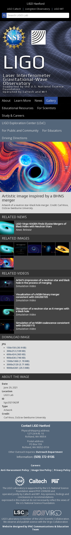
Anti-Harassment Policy (15, 470)
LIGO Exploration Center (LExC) (23, 123)
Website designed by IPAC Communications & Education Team (35, 528)
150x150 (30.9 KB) (16, 347)
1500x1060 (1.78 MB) (18, 361)
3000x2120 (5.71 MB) (18, 364)
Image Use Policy (41, 470)
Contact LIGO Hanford (35, 426)
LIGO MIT (59, 8)
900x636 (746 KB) (16, 357)
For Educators (52, 130)
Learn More (22, 100)
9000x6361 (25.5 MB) (18, 367)
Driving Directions (14, 138)
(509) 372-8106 (44, 457)
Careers (35, 465)
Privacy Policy (62, 470)
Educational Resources (17, 108)
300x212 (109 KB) (16, 351)
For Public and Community (20, 130)
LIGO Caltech (14, 8)
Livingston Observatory (37, 8)
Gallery (51, 100)
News (38, 100)
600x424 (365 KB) (16, 354)
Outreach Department (49, 452)
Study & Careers (13, 115)
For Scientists (46, 108)
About (6, 100)
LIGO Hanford (35, 3)
